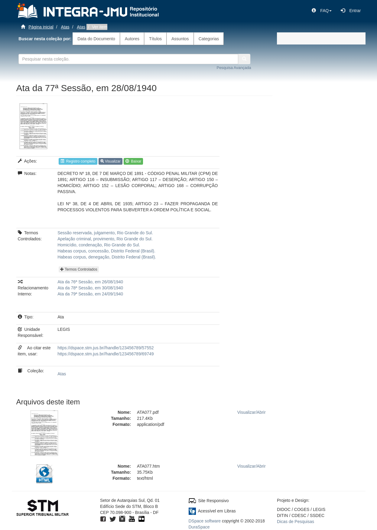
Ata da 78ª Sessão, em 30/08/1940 (90, 287)
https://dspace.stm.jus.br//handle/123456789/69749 (105, 353)
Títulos (155, 38)
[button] (321, 10)
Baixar (133, 161)
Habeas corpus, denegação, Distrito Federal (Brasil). (106, 257)
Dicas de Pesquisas (295, 521)
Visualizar (110, 161)
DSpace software (205, 520)
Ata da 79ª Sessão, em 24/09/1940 (90, 293)
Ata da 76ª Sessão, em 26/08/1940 (90, 281)
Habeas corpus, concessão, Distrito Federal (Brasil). (106, 251)
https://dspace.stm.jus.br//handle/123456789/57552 (105, 347)
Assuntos (180, 38)
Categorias (209, 38)
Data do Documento (96, 38)
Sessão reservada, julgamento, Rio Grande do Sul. (105, 232)
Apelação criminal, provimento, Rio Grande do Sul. (104, 238)
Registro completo (77, 161)
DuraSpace (199, 527)
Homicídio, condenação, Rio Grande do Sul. (98, 244)
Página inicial (41, 27)
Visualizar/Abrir (251, 412)
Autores (132, 38)
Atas (65, 27)
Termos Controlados (78, 269)
